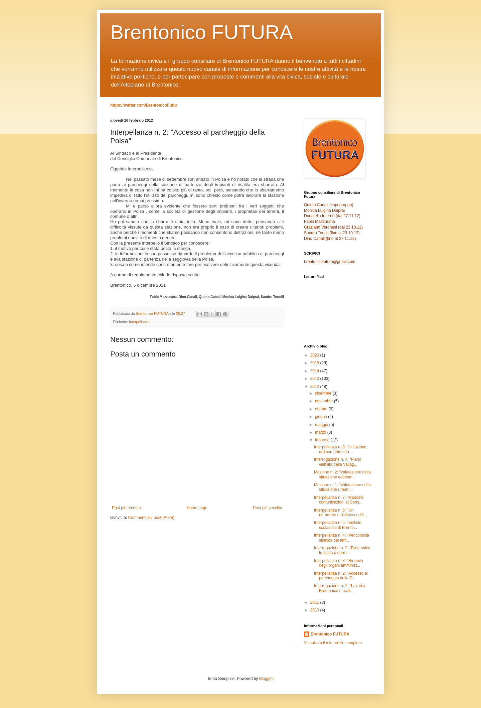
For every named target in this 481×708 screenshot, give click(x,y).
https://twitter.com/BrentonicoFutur (143, 105)
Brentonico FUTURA (201, 32)
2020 (315, 355)
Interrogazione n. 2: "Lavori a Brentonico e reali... (339, 588)
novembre (324, 401)
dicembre (324, 393)
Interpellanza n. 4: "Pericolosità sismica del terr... (341, 537)
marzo (321, 432)
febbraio (323, 440)
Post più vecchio (267, 508)
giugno (321, 416)
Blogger (266, 678)
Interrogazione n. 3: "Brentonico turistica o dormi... (342, 550)
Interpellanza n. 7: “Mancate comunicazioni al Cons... (339, 500)
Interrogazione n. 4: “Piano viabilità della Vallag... (337, 461)
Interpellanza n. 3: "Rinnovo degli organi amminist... (338, 563)
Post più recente (126, 508)
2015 (315, 363)
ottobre (322, 409)
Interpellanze (139, 322)
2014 (315, 371)
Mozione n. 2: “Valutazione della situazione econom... (342, 474)
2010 (315, 610)
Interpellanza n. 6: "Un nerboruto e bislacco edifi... (340, 512)
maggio (322, 424)
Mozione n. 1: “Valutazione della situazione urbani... (342, 487)
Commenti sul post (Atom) (151, 517)
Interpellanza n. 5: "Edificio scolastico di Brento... (337, 525)
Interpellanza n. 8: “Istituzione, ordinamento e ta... (340, 449)
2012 (315, 386)
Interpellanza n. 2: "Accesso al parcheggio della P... (341, 575)
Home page (197, 508)
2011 (315, 602)
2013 (315, 378)
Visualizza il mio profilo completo (333, 643)
